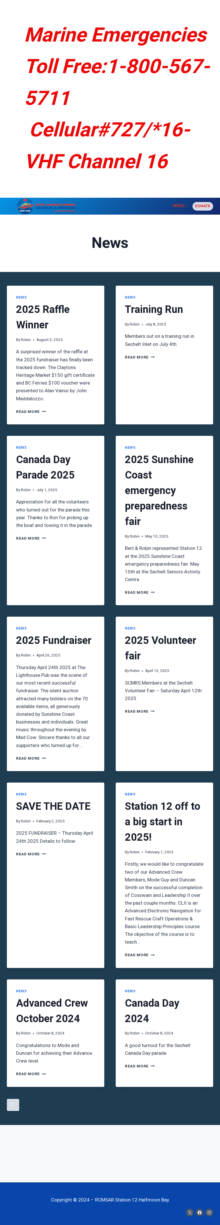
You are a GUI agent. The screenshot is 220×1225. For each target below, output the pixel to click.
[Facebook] (199, 1212)
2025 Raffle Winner (43, 317)
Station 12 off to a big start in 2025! (162, 822)
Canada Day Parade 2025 (45, 467)
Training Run (154, 309)
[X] (190, 1212)
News (21, 297)
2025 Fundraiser (53, 640)
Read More (31, 412)
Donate (202, 206)
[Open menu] (180, 206)
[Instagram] (209, 1212)
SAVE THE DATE (53, 806)
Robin (26, 340)
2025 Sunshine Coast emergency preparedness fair (159, 490)
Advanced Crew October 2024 (52, 1011)
